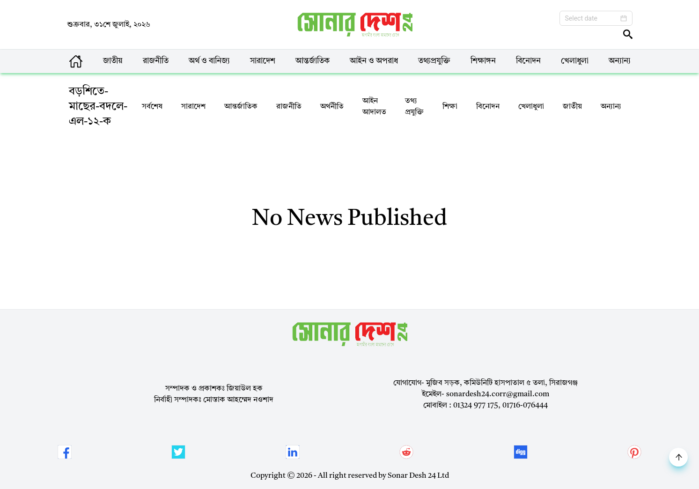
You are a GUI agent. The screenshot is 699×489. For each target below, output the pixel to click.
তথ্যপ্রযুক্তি (434, 61)
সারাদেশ (262, 61)
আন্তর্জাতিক (312, 61)
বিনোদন (528, 61)
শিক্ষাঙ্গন (483, 61)
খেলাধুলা (575, 61)
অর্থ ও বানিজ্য (209, 61)
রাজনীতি (156, 61)
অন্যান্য (620, 61)
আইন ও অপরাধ (374, 61)
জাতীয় (113, 61)
